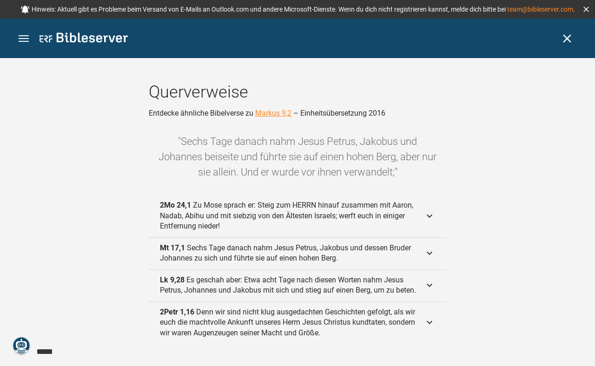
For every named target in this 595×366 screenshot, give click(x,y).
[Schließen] (567, 38)
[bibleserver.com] (84, 39)
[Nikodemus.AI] (21, 345)
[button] (586, 9)
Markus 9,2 (273, 113)
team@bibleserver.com (540, 9)
